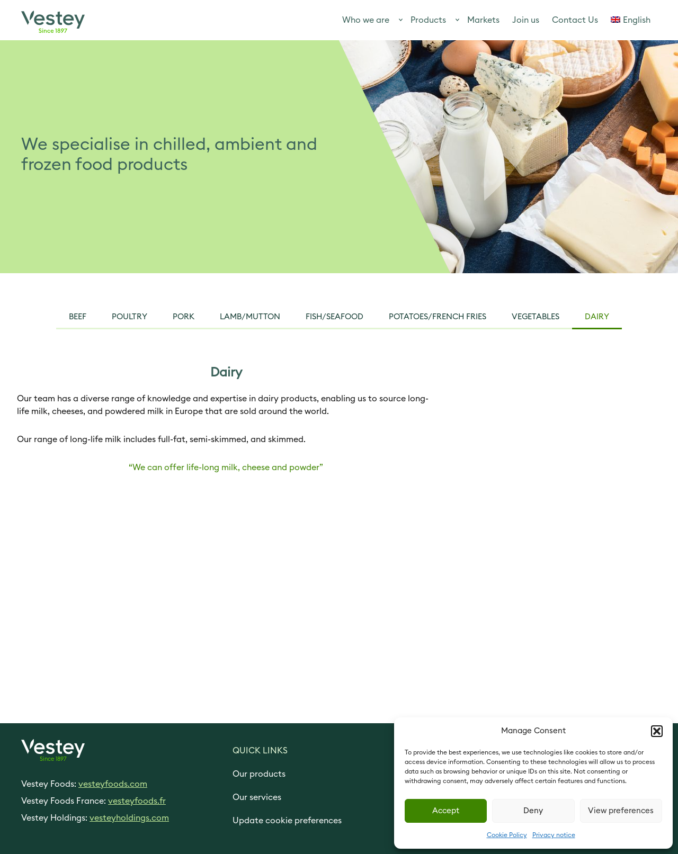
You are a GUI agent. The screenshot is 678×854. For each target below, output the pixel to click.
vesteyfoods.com (112, 784)
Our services (257, 797)
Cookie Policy (507, 835)
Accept (445, 811)
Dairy (597, 317)
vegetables (535, 317)
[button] (657, 731)
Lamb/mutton (250, 317)
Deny (533, 811)
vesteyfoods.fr (137, 801)
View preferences (621, 811)
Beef (77, 317)
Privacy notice (553, 835)
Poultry (129, 317)
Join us (525, 20)
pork (183, 317)
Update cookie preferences (287, 820)
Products (428, 20)
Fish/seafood (334, 317)
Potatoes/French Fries (437, 317)
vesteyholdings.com (129, 818)
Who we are (365, 20)
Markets (483, 20)
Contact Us (575, 20)
